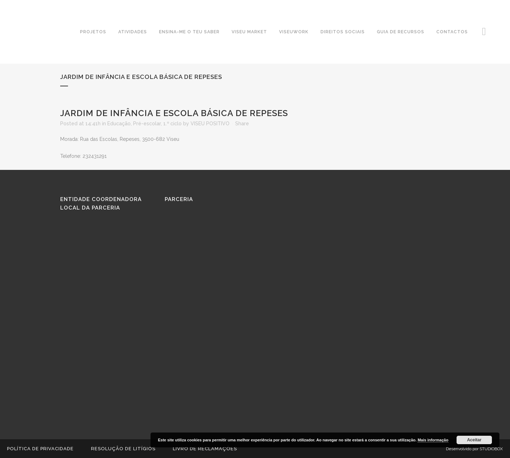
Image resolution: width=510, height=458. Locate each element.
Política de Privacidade (40, 448)
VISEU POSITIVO (210, 123)
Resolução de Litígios (123, 448)
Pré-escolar (147, 123)
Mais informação (433, 440)
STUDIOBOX (491, 448)
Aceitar (474, 439)
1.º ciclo (172, 123)
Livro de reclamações (205, 448)
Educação (119, 123)
